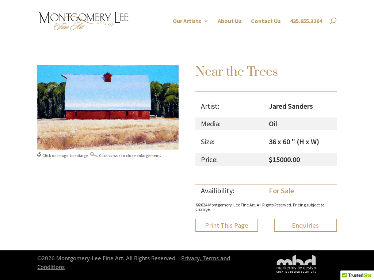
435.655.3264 (306, 21)
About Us (230, 21)
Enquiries (305, 225)
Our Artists (187, 21)
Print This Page (226, 225)
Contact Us (266, 21)
